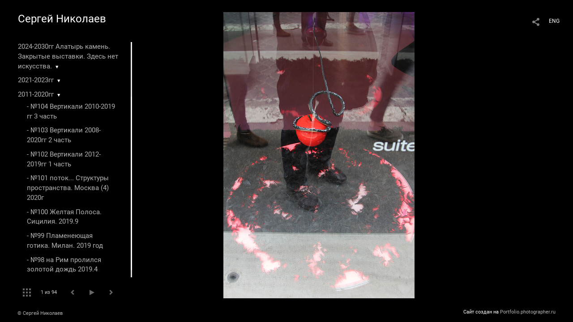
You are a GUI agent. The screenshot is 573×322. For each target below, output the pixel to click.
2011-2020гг (36, 94)
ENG (554, 21)
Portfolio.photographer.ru (528, 312)
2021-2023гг (36, 80)
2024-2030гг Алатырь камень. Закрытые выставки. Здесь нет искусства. (68, 56)
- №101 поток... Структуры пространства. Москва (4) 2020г (68, 188)
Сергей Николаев (62, 19)
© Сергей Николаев (40, 313)
